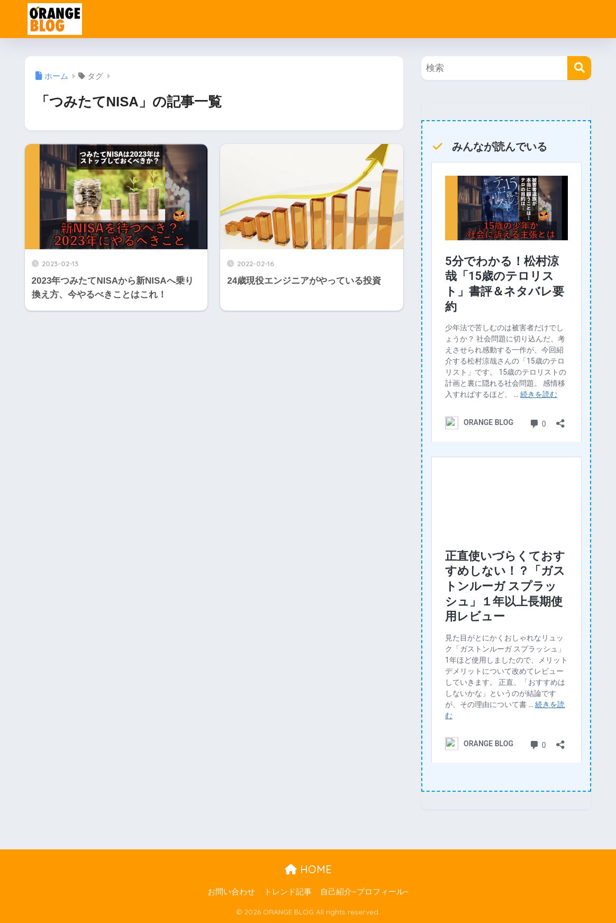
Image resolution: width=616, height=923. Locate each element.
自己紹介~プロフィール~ (364, 892)
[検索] (579, 68)
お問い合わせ (231, 892)
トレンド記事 (288, 892)
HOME (308, 869)
